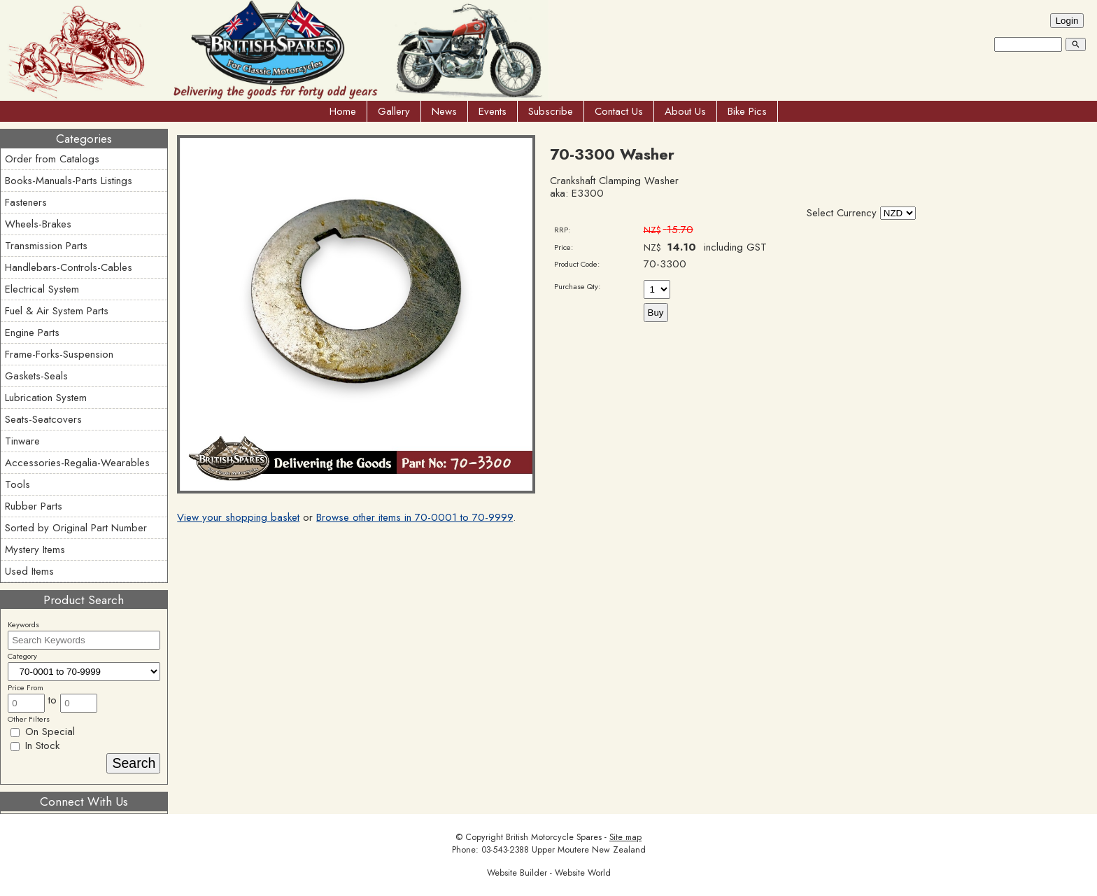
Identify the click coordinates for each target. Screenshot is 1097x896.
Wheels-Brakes (38, 224)
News (444, 111)
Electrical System (42, 289)
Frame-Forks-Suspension (59, 354)
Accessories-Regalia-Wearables (77, 462)
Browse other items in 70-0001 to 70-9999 (414, 517)
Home (343, 111)
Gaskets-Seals (36, 376)
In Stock (34, 745)
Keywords (23, 624)
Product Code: (577, 264)
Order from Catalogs (52, 159)
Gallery (394, 111)
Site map (625, 837)
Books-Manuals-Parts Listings (68, 180)
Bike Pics (747, 111)
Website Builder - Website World (549, 873)
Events (493, 111)
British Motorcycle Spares (554, 837)
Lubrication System (46, 397)
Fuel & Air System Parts (56, 310)
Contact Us (619, 111)
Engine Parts (32, 332)
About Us (685, 111)
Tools (17, 484)
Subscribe (550, 111)
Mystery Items (35, 549)
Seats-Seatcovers (43, 419)
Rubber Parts (33, 506)
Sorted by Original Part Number (76, 528)
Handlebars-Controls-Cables (68, 267)
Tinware (22, 441)
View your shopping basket (238, 517)
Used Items (29, 571)
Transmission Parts (46, 245)
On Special (42, 731)
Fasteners (26, 202)
